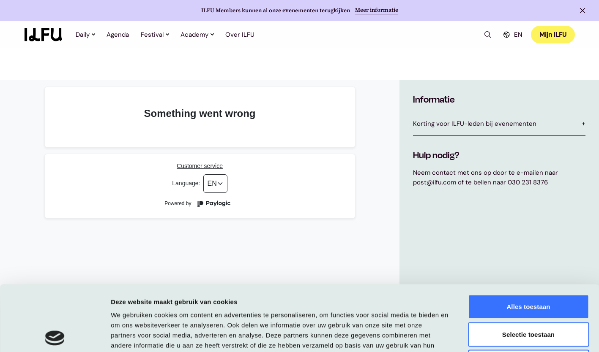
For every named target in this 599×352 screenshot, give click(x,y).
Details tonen (457, 335)
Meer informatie (376, 10)
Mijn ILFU (552, 34)
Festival (155, 34)
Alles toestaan (528, 241)
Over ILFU (239, 34)
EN (511, 35)
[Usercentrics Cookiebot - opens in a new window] (55, 335)
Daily (85, 34)
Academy (197, 34)
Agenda (118, 34)
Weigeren (528, 296)
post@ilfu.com (434, 182)
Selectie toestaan (528, 269)
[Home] (43, 34)
